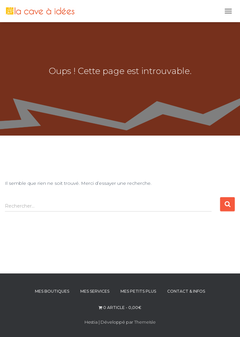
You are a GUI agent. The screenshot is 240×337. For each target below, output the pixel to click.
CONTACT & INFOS (186, 291)
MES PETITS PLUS (138, 291)
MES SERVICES (94, 291)
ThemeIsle (145, 322)
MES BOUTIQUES (52, 291)
